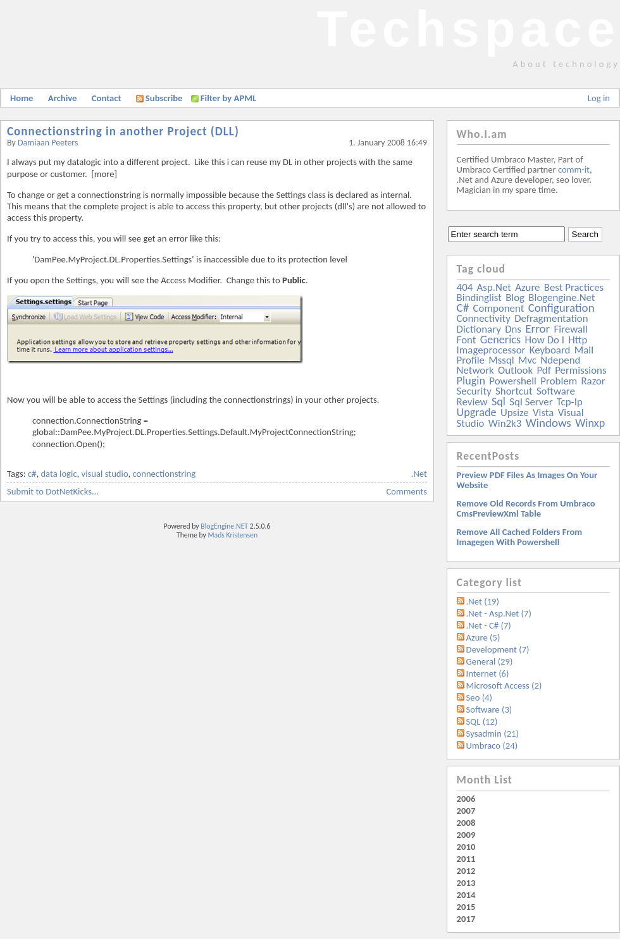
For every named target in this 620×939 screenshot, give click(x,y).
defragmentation (551, 318)
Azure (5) (483, 637)
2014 (466, 895)
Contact (106, 98)
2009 (466, 835)
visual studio (105, 473)
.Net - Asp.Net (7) (498, 613)
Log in (599, 98)
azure (527, 287)
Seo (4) (479, 697)
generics (500, 340)
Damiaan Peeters (48, 142)
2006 (466, 799)
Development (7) (498, 649)
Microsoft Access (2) (504, 685)
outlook (515, 370)
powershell (512, 381)
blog (514, 297)
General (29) (489, 661)
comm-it (574, 169)
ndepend (560, 360)
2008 (466, 823)
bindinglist (479, 297)
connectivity (484, 318)
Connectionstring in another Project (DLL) (123, 131)
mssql (501, 360)
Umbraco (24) (492, 745)
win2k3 (504, 423)
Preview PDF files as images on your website (527, 480)
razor (593, 381)
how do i (544, 340)
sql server (530, 401)
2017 (466, 919)
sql (498, 401)
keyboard (550, 350)
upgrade (477, 412)
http (577, 340)
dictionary (479, 329)
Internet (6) (487, 673)
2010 (466, 847)
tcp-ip (570, 401)
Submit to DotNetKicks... (53, 491)
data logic (58, 473)
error (537, 328)
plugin (471, 381)
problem (558, 381)
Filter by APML (228, 98)
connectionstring (163, 473)
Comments (407, 491)
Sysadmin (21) (492, 733)
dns (513, 329)
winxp (590, 423)
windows (548, 422)
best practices (574, 287)
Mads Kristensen (233, 535)
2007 (466, 811)
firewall (571, 329)
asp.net (494, 287)
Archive (62, 98)
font (466, 340)
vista (543, 412)
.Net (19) (482, 601)
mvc (527, 360)
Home (21, 98)
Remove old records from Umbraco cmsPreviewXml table (526, 508)
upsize (514, 412)
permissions (580, 370)
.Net (419, 473)
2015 (466, 907)
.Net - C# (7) (488, 625)
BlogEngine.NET (224, 526)
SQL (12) (482, 721)
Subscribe (159, 98)
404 (465, 287)
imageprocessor (491, 350)
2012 (466, 871)
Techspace (468, 29)
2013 (466, 883)
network (475, 370)
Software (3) (489, 709)
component (498, 308)
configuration (561, 307)
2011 (466, 859)
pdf (543, 370)
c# (32, 473)
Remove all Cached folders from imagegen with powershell (520, 537)
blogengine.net (561, 297)
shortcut (513, 391)
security (474, 391)
